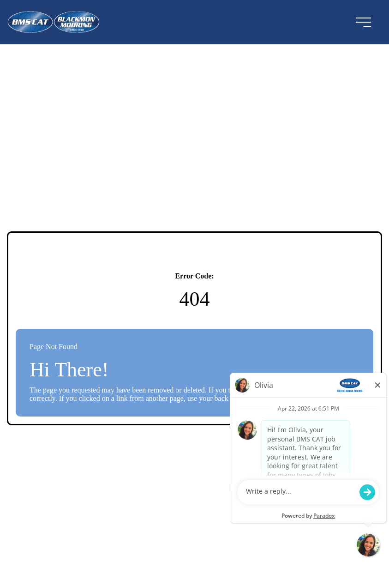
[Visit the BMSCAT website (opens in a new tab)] (57, 22)
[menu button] (363, 22)
